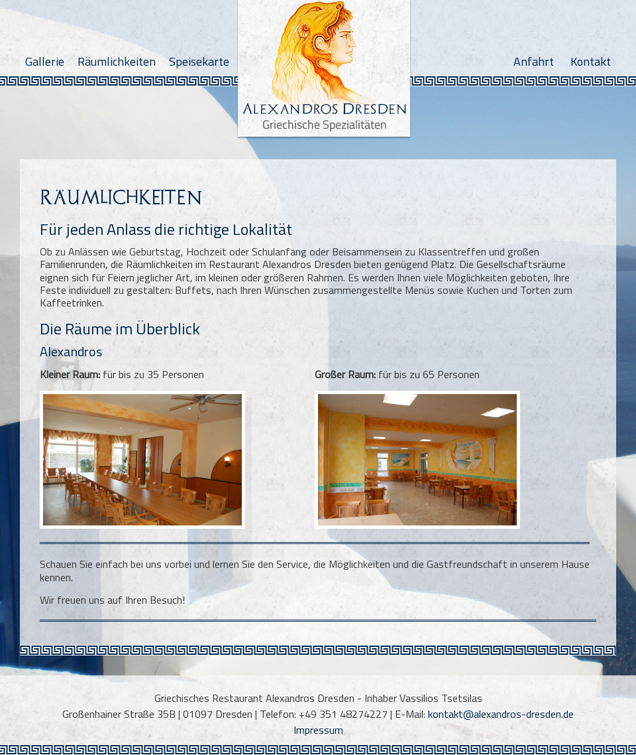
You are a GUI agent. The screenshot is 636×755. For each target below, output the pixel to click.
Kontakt (590, 61)
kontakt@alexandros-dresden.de (501, 714)
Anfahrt (533, 61)
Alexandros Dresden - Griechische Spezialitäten (324, 72)
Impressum (318, 730)
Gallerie (44, 61)
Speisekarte (199, 61)
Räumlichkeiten (117, 61)
